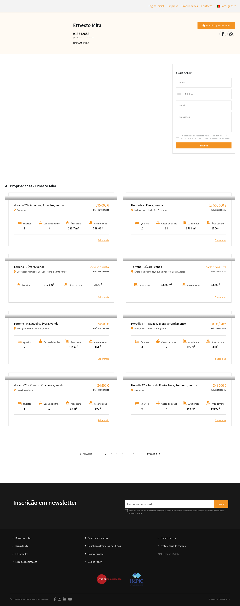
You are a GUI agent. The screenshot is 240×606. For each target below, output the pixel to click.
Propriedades (190, 6)
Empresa (173, 6)
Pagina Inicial (156, 6)
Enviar (204, 145)
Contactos (207, 6)
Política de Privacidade (209, 138)
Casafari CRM (224, 599)
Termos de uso (168, 538)
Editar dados (21, 554)
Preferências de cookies (173, 546)
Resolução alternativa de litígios (104, 546)
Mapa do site (21, 546)
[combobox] (203, 94)
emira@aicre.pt (81, 42)
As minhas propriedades (216, 25)
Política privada (96, 554)
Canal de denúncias (98, 538)
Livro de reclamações (26, 561)
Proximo (153, 453)
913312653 (81, 34)
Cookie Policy (95, 561)
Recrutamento (22, 538)
